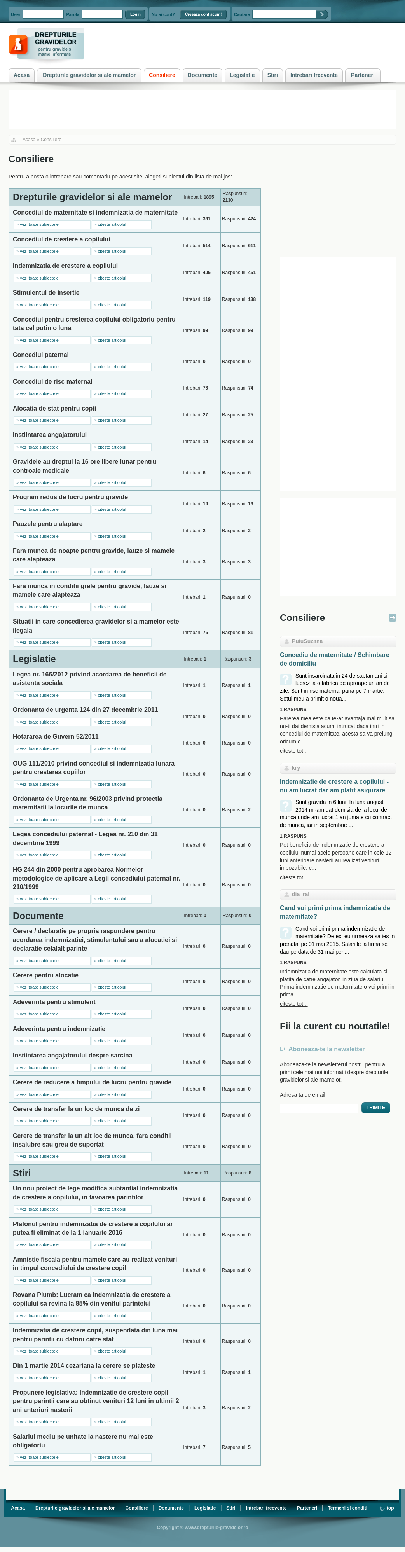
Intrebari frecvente (266, 1508)
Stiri (230, 1508)
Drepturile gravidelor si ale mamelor (75, 1508)
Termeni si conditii (348, 1508)
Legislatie (205, 1508)
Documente (171, 1508)
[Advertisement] (338, 201)
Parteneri (307, 1508)
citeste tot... (294, 751)
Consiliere (51, 139)
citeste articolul (112, 224)
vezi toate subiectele (39, 224)
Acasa (29, 139)
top (386, 1508)
